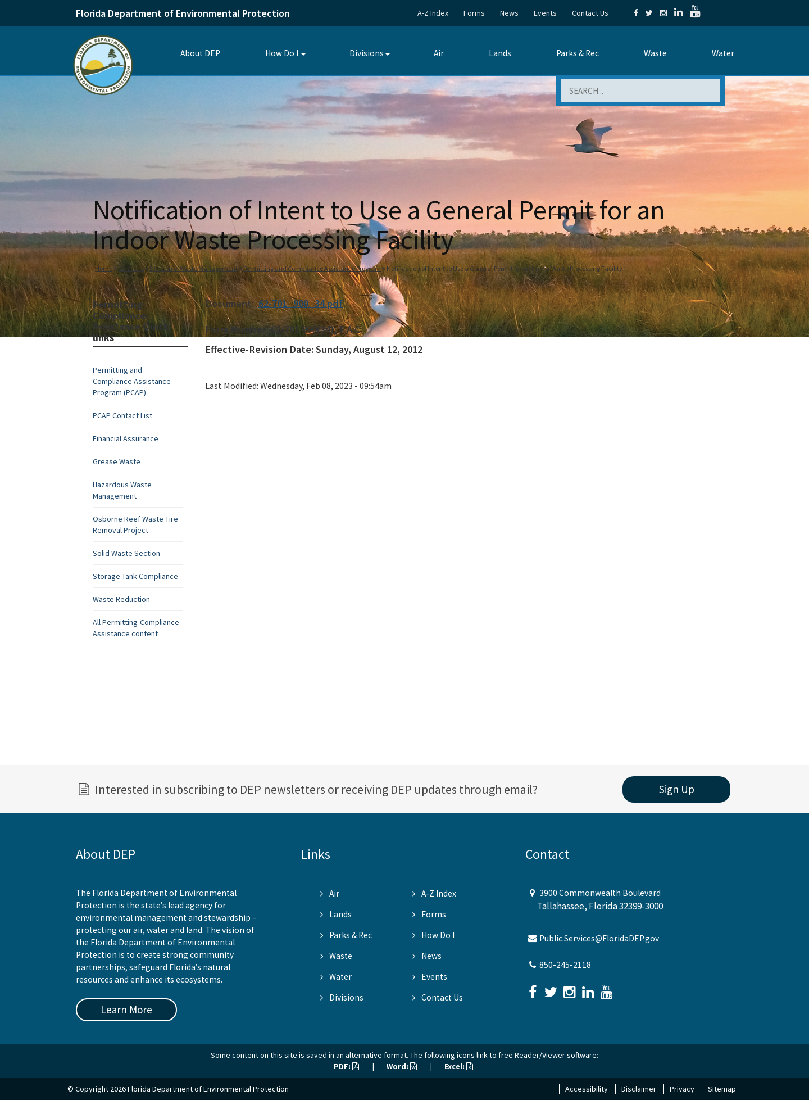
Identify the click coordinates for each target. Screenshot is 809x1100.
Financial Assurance (125, 438)
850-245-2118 (565, 964)
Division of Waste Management (193, 268)
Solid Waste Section (126, 553)
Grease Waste (116, 461)
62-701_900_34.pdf (300, 303)
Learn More (126, 1009)
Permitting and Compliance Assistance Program (312, 268)
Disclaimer (638, 1089)
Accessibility (586, 1089)
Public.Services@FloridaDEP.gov (599, 938)
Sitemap (722, 1089)
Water (723, 53)
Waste (655, 53)
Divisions (366, 53)
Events (545, 13)
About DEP (200, 53)
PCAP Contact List (122, 415)
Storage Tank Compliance (135, 576)
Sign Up (676, 789)
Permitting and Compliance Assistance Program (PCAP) (132, 381)
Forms (474, 13)
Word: (402, 1066)
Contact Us (590, 13)
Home (103, 268)
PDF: (346, 1066)
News (509, 13)
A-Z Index (432, 13)
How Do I (281, 53)
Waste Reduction (121, 599)
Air (439, 53)
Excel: (458, 1066)
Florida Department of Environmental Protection (183, 13)
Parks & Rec (577, 53)
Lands (500, 53)
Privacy (682, 1089)
